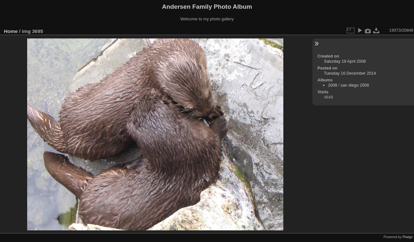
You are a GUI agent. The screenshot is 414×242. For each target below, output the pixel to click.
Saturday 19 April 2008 (344, 61)
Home (11, 31)
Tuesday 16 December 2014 (350, 73)
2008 (332, 85)
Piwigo (408, 237)
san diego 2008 (355, 85)
